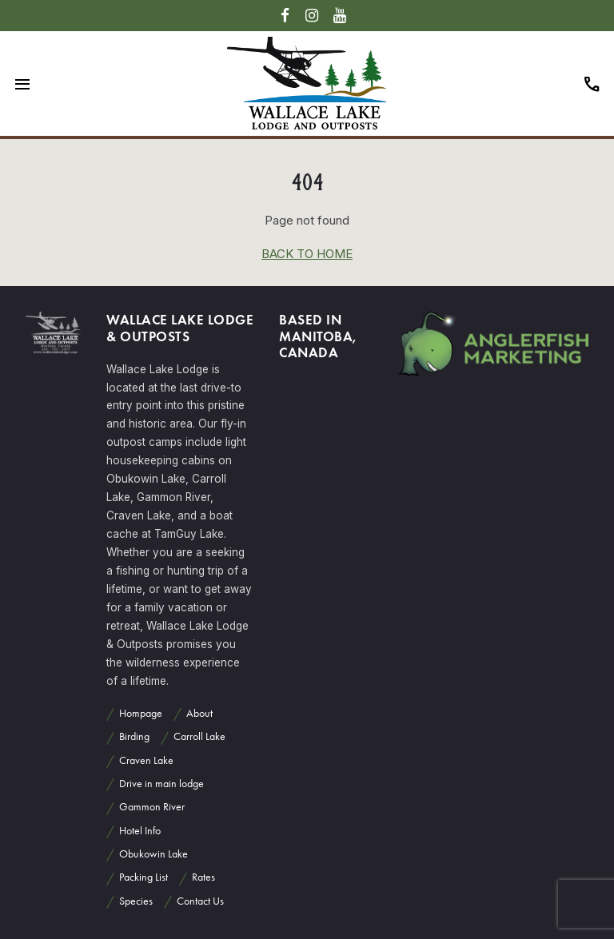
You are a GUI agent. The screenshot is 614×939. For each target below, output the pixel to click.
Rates (203, 877)
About (199, 713)
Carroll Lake (199, 736)
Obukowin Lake (153, 854)
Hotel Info (140, 831)
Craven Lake (146, 760)
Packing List (143, 877)
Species (136, 901)
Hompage (140, 713)
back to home (307, 253)
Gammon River (152, 807)
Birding (134, 736)
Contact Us (200, 901)
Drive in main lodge (161, 783)
